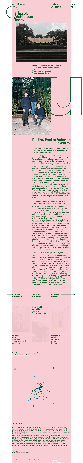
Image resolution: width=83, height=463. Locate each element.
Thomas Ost (54, 445)
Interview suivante (55, 295)
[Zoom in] (15, 369)
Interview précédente (17, 295)
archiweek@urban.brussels (20, 452)
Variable (39, 445)
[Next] (74, 42)
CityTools (64, 443)
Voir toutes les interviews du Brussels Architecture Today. (28, 354)
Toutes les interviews (36, 295)
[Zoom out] (15, 372)
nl (72, 7)
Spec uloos (24, 445)
